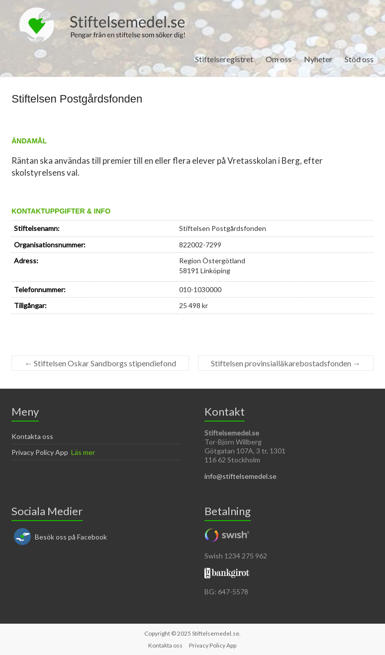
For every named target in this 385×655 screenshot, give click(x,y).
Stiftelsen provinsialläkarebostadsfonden (286, 363)
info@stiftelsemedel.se (240, 476)
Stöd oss (359, 59)
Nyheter (318, 59)
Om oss (278, 59)
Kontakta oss (32, 436)
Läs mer (83, 452)
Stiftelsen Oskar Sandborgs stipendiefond (100, 363)
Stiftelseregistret (224, 59)
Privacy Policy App (39, 452)
